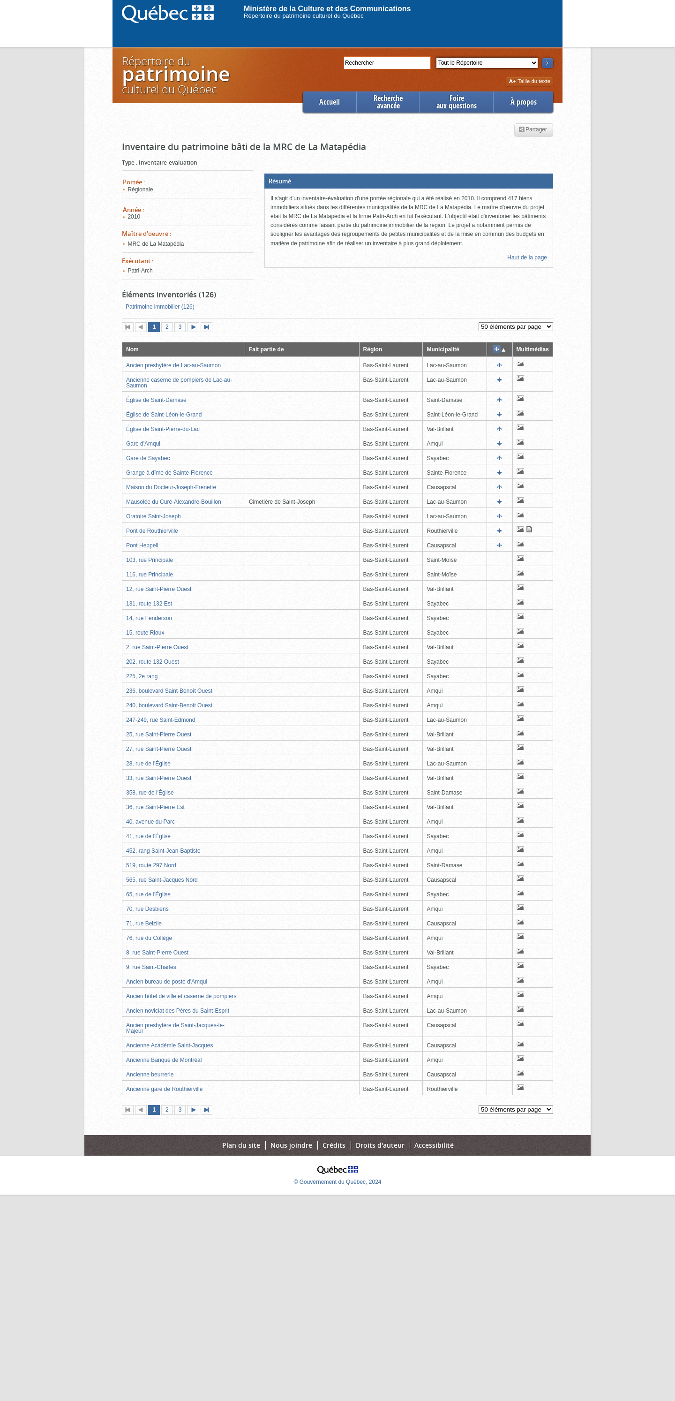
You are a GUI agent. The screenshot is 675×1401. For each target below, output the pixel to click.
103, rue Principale (149, 560)
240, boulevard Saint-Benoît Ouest (169, 705)
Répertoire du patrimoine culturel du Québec (304, 15)
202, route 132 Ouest (152, 662)
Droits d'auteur (380, 1145)
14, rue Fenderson (149, 618)
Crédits (333, 1145)
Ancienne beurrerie (149, 1074)
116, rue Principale (149, 574)
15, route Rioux (145, 632)
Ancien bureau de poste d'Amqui (166, 981)
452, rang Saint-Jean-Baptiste (163, 851)
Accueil (329, 102)
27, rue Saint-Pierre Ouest (158, 749)
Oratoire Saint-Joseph (153, 516)
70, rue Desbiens (147, 909)
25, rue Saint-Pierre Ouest (158, 734)
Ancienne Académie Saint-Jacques (169, 1045)
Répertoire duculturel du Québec (175, 75)
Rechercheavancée (388, 102)
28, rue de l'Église (148, 763)
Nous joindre (291, 1145)
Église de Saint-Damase (156, 400)
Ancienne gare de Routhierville (164, 1089)
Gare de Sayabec (148, 458)
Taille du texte (529, 82)
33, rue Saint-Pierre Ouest (158, 778)
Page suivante (195, 328)
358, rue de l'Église (150, 792)
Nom (132, 349)
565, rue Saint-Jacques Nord (162, 880)
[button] (408, 181)
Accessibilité (434, 1145)
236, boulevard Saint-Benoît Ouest (169, 691)
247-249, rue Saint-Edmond (160, 720)
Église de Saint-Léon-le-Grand (164, 414)
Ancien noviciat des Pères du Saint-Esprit (177, 1010)
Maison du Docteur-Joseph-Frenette (171, 487)
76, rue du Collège (149, 938)
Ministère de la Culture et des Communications (327, 9)
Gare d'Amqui (143, 443)
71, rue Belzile (144, 923)
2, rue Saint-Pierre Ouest (157, 647)
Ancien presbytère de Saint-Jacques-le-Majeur (175, 1028)
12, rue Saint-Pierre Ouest (158, 589)
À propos (523, 102)
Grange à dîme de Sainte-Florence (169, 473)
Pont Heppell (142, 545)
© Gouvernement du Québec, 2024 (338, 1182)
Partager (532, 130)
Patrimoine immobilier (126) (160, 306)
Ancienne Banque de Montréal (164, 1060)
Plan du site (241, 1145)
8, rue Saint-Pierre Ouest (157, 952)
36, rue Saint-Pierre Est (155, 807)
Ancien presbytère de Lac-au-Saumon (173, 365)
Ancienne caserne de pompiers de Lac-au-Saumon (179, 383)
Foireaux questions (456, 102)
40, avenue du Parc (150, 821)
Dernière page (208, 328)
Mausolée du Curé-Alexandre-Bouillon (173, 502)
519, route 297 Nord (151, 865)
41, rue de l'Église (148, 836)
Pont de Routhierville (152, 531)
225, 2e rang (142, 676)
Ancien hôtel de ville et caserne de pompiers (181, 996)
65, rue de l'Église (148, 894)
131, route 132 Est (149, 603)
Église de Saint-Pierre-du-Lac (163, 429)
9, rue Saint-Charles (151, 967)
